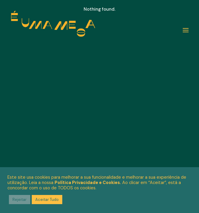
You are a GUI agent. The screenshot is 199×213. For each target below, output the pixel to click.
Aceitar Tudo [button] (47, 199)
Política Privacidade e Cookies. (88, 182)
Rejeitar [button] (19, 199)
